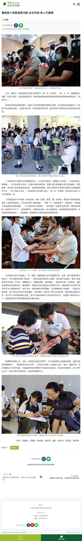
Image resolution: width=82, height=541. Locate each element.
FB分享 (20, 537)
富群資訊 (77, 532)
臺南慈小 (14, 448)
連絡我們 (61, 537)
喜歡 (5, 19)
